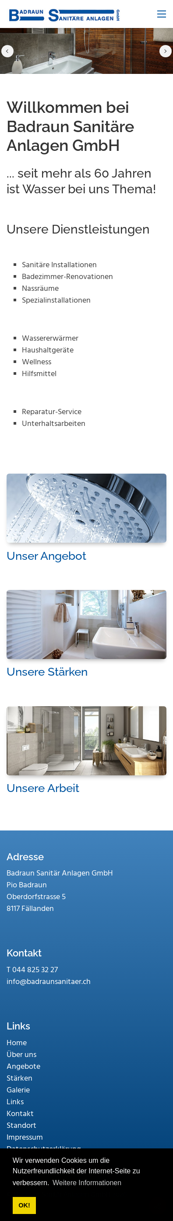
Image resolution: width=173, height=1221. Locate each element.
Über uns (21, 1055)
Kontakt (20, 1114)
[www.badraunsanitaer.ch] (63, 14)
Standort (21, 1126)
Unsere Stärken (47, 671)
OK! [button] (24, 1205)
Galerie (18, 1090)
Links (15, 1102)
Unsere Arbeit (43, 788)
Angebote (23, 1067)
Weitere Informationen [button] (87, 1182)
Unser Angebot (46, 555)
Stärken (19, 1078)
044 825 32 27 (35, 970)
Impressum (25, 1137)
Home (17, 1043)
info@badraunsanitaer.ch (49, 982)
